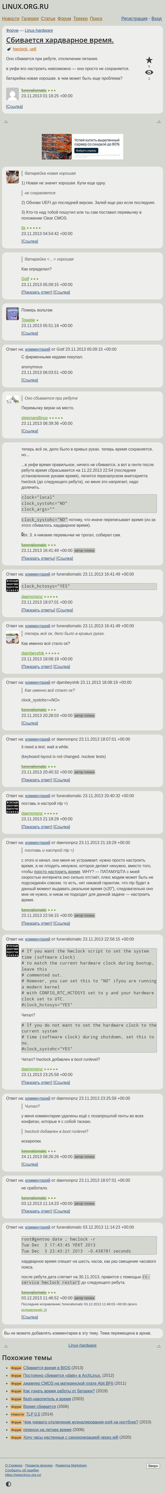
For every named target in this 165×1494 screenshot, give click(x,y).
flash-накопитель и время (47, 1399)
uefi (33, 49)
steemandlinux (34, 418)
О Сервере (13, 1465)
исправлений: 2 (33, 1310)
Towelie (28, 320)
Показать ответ (36, 292)
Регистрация (134, 18)
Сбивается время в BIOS (46, 1368)
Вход (157, 18)
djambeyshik (32, 653)
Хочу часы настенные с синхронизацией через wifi (70, 1437)
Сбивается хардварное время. (60, 40)
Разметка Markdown (71, 1465)
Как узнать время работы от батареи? (59, 1391)
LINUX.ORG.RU (25, 6)
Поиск (96, 18)
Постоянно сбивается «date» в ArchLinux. (62, 1375)
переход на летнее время (47, 1430)
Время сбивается (39, 1406)
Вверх (153, 1466)
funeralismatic (34, 90)
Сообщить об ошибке (22, 1470)
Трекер (80, 18)
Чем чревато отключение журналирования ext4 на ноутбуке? (80, 1422)
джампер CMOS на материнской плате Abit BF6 (68, 1383)
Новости (10, 18)
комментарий (37, 349)
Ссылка (14, 106)
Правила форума (39, 1465)
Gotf (25, 279)
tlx (23, 228)
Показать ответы (38, 558)
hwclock (20, 49)
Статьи (48, 18)
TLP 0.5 (33, 1414)
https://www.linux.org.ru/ (23, 1475)
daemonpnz (32, 596)
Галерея (30, 18)
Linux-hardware (39, 30)
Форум (64, 18)
